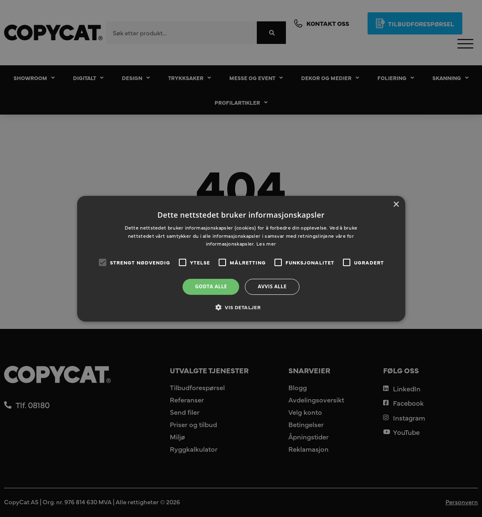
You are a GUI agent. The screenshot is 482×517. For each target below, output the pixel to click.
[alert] (241, 258)
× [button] (396, 204)
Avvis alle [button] (272, 286)
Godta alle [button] (211, 286)
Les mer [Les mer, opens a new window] (266, 243)
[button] (241, 307)
